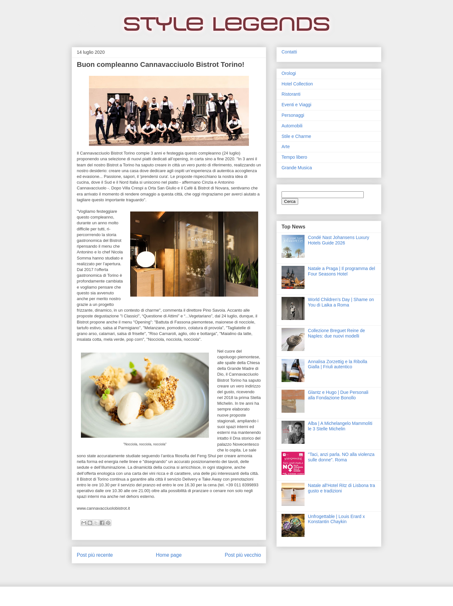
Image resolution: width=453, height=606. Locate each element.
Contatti (289, 51)
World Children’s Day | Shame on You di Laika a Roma (341, 302)
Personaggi (293, 115)
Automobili (292, 125)
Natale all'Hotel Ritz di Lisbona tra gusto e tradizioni (341, 488)
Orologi (289, 73)
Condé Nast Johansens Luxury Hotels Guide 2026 (338, 240)
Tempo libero (294, 157)
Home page (169, 555)
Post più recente (95, 555)
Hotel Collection (297, 83)
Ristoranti (291, 94)
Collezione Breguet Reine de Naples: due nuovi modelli (336, 333)
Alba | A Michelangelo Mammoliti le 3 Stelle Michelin (340, 426)
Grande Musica (297, 167)
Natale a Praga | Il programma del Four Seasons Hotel (341, 271)
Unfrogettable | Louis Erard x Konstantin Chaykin (336, 519)
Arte (286, 146)
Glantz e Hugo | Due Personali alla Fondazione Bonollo (338, 395)
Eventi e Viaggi (296, 104)
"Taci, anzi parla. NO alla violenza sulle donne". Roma (341, 457)
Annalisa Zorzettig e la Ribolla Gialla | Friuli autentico (337, 364)
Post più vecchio (243, 555)
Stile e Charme (296, 136)
